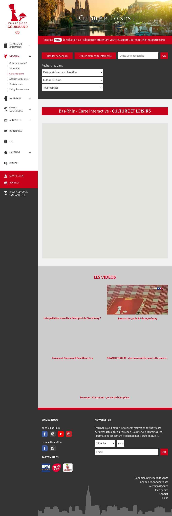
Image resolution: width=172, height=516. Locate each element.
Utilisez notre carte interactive (95, 55)
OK (164, 452)
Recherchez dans (52, 65)
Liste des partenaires (57, 55)
